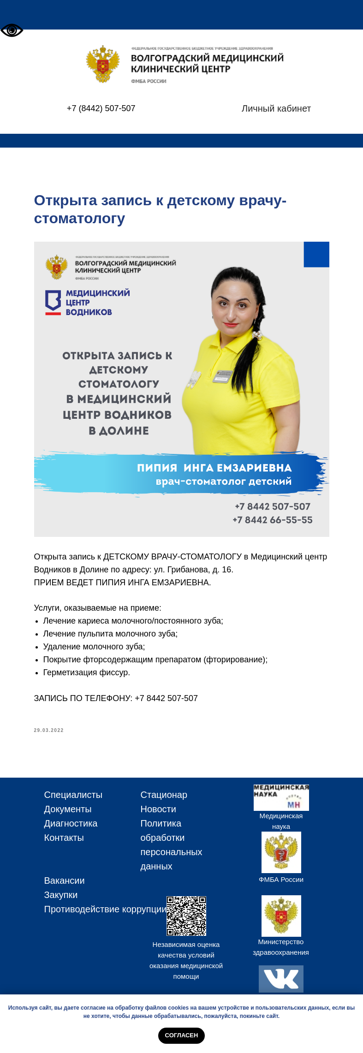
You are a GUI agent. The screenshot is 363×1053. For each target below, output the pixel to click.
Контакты (64, 838)
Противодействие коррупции (105, 909)
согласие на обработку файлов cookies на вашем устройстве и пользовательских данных (205, 1008)
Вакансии (64, 880)
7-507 (124, 108)
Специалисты (73, 795)
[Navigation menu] (347, 14)
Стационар (164, 795)
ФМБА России (281, 879)
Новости (158, 809)
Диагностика (71, 823)
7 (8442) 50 (92, 108)
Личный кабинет (276, 108)
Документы (68, 809)
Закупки (61, 895)
